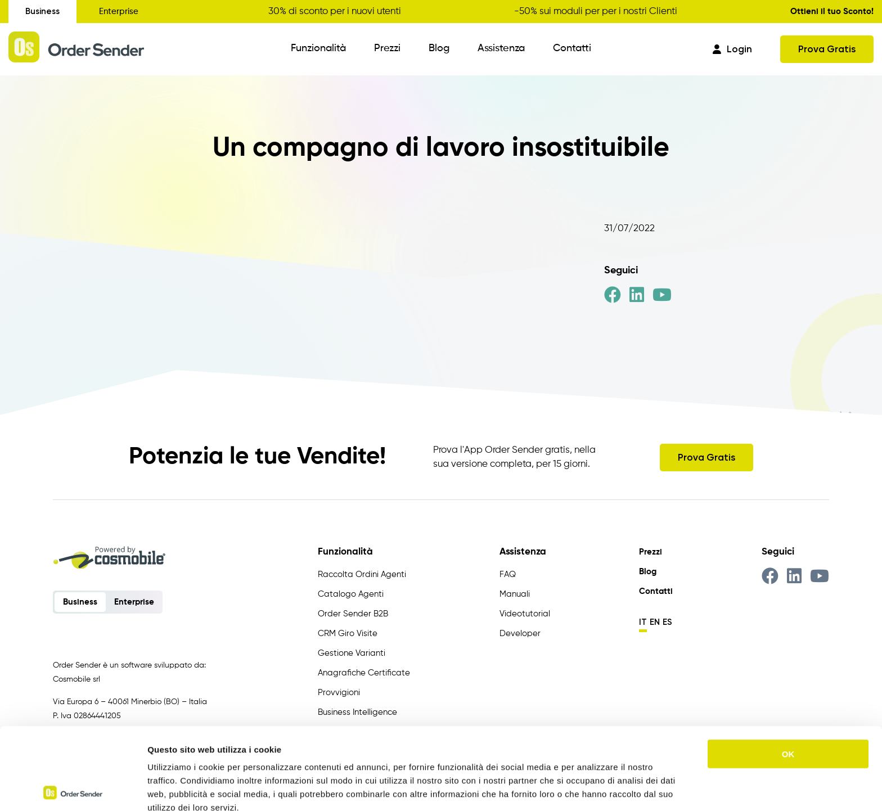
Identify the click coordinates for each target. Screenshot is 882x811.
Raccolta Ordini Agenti (362, 574)
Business (42, 11)
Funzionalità (318, 48)
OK (788, 672)
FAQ (508, 574)
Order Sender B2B (353, 614)
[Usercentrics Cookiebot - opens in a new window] (73, 789)
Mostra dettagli (591, 789)
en (655, 622)
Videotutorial (525, 614)
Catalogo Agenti (351, 594)
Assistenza (501, 48)
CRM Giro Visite (347, 633)
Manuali (515, 594)
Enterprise (118, 11)
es (667, 622)
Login (732, 49)
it (643, 622)
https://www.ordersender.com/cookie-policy (320, 752)
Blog (439, 48)
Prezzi (387, 48)
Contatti (572, 48)
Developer (520, 633)
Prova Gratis (827, 49)
